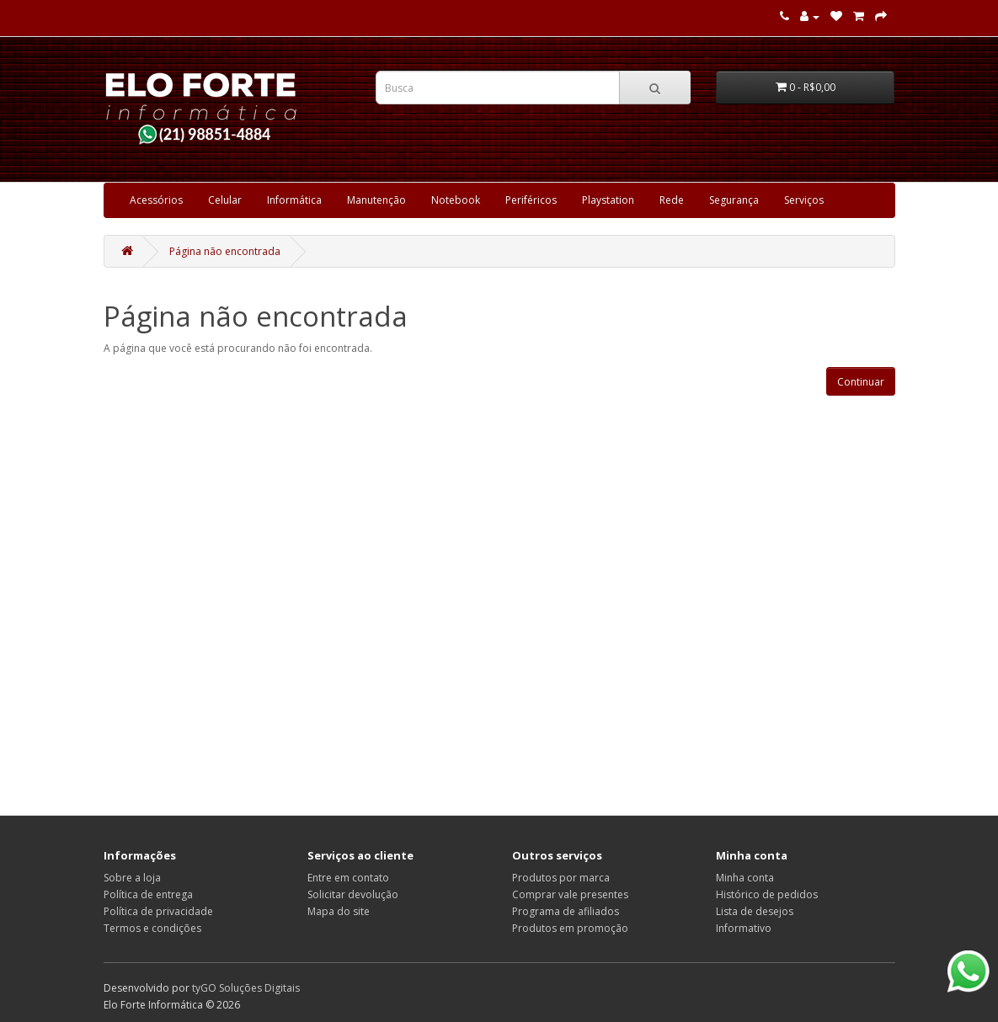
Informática (294, 200)
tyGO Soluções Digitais (246, 988)
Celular (225, 200)
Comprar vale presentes (570, 894)
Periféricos (531, 200)
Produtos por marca (561, 877)
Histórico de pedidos (767, 894)
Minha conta (745, 877)
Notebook (455, 200)
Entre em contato (348, 877)
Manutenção (376, 200)
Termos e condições (152, 928)
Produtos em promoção (570, 928)
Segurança (734, 200)
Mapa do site (338, 911)
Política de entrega (148, 894)
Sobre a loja (132, 877)
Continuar (860, 382)
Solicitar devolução (352, 894)
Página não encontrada (224, 251)
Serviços (804, 200)
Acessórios (156, 200)
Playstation (608, 200)
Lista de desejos (754, 911)
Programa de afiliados (565, 911)
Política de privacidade (158, 911)
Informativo (743, 928)
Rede (671, 200)
